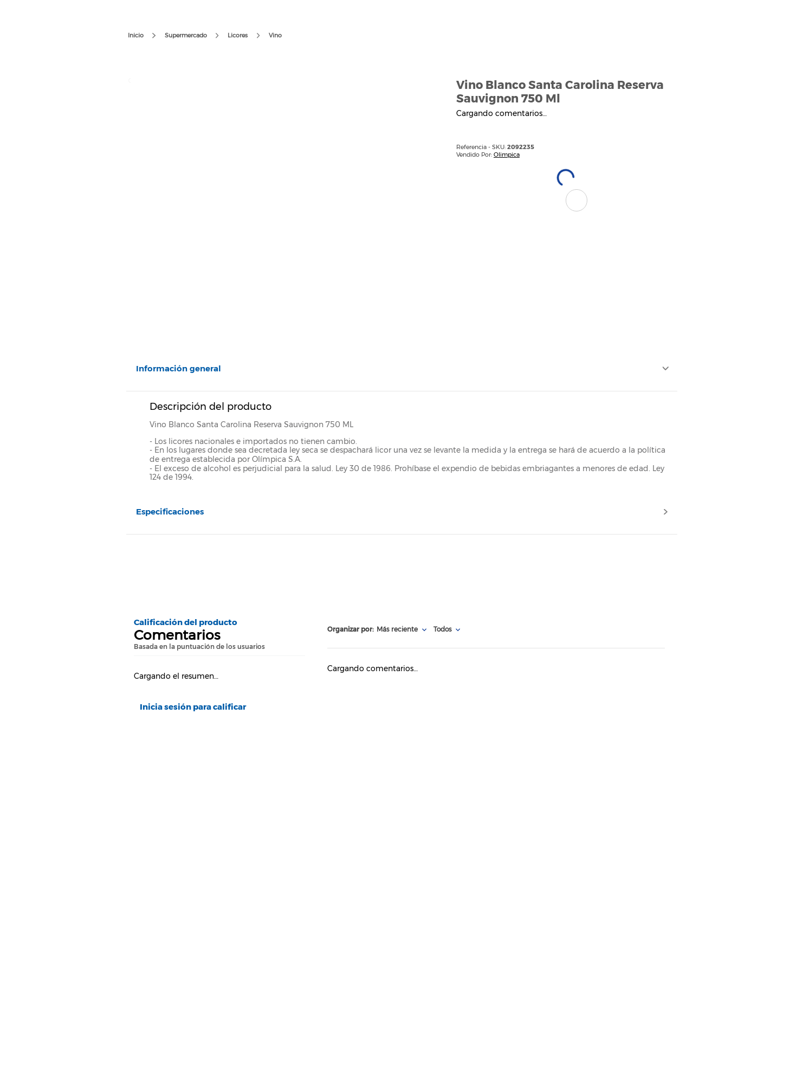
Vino (275, 35)
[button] (577, 200)
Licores (238, 35)
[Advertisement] (401, 572)
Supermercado (186, 35)
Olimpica (507, 154)
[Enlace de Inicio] (136, 35)
